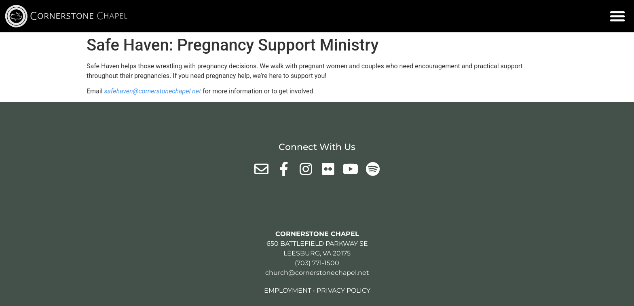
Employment (287, 290)
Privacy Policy (343, 290)
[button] (617, 16)
